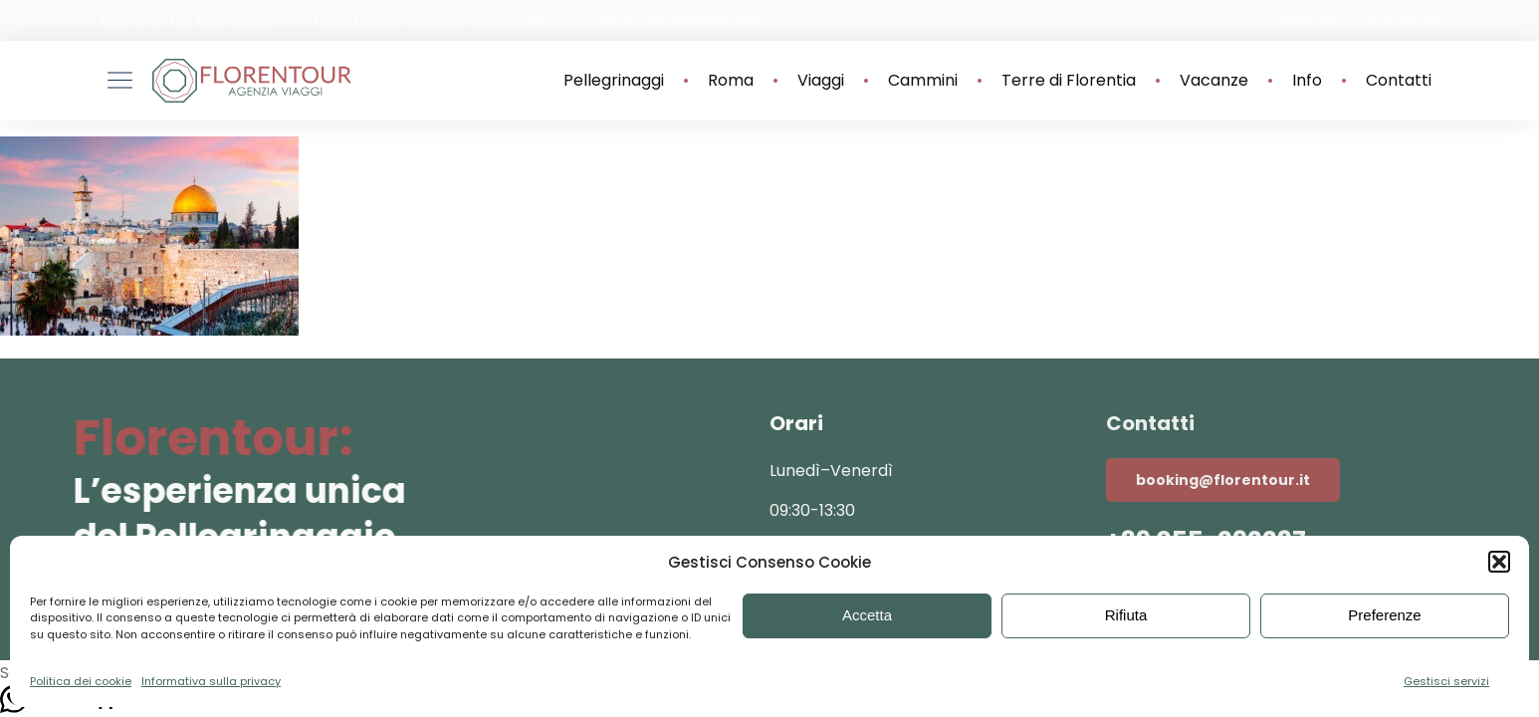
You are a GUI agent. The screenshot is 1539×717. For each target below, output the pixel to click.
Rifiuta (1126, 614)
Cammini (923, 81)
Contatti (1398, 81)
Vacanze (1214, 81)
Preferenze (1384, 614)
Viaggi (820, 81)
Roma (731, 81)
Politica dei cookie (80, 681)
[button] (1499, 562)
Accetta (867, 614)
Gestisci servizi (1446, 681)
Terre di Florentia (1068, 81)
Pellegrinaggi (613, 81)
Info (1307, 81)
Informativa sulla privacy (211, 681)
